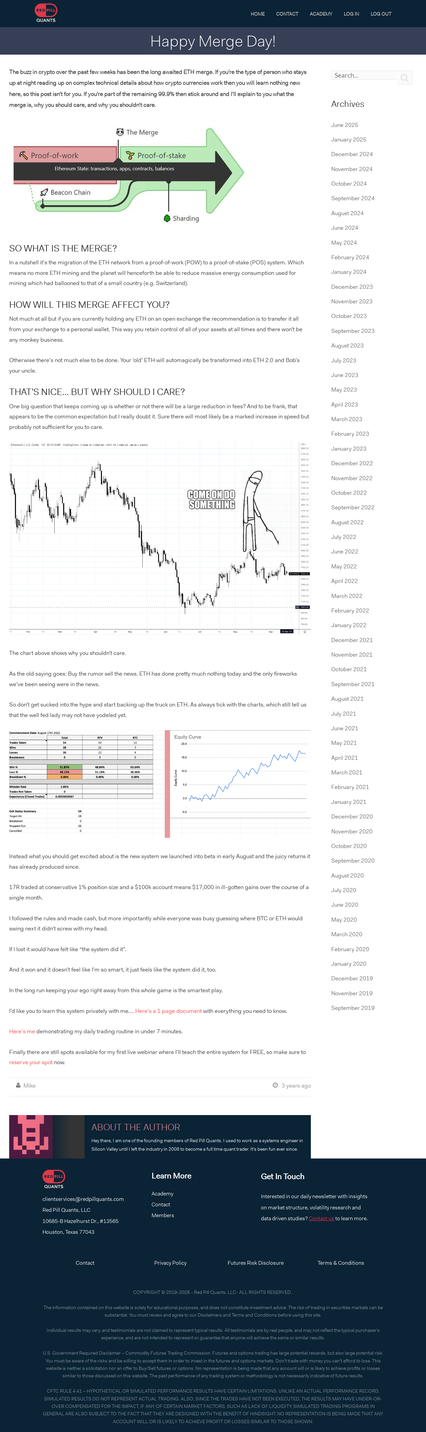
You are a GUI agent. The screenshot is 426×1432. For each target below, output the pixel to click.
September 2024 (353, 198)
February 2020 (350, 949)
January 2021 (349, 802)
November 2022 (352, 478)
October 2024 (349, 183)
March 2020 (346, 934)
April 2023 (344, 404)
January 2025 (349, 139)
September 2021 (353, 684)
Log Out (381, 14)
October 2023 (349, 316)
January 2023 (349, 448)
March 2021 (346, 772)
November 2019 (352, 993)
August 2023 (347, 345)
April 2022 (344, 581)
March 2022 (346, 596)
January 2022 (349, 625)
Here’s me (22, 1031)
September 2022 (353, 507)
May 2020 (344, 919)
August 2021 (347, 698)
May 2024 (344, 242)
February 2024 (350, 257)
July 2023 (343, 360)
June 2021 (344, 728)
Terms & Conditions (341, 1262)
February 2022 (350, 610)
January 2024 (349, 272)
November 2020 (352, 831)
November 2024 (352, 169)
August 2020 (347, 875)
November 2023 (352, 301)
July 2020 (343, 890)
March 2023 (346, 419)
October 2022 (349, 492)
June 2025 (344, 125)
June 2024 (344, 227)
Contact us (321, 1218)
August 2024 (347, 213)
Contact (287, 14)
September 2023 (353, 331)
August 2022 (347, 522)
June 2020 (344, 904)
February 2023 (350, 433)
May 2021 (344, 743)
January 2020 (349, 963)
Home (258, 14)
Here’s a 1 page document (168, 1011)
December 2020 (352, 816)
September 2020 (353, 860)
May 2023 (344, 389)
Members (163, 1215)
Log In (351, 14)
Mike (29, 1085)
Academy (321, 14)
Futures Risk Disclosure (256, 1262)
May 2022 (344, 566)
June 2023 (344, 375)
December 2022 (352, 463)
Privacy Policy (170, 1262)
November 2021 (352, 654)
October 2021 (349, 669)
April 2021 (344, 757)
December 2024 (352, 154)
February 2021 (350, 787)
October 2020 (349, 846)
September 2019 (353, 1008)
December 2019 (352, 978)
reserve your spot (31, 1062)
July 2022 (343, 537)
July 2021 (343, 713)
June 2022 (344, 551)
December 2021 (352, 640)
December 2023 (352, 286)
